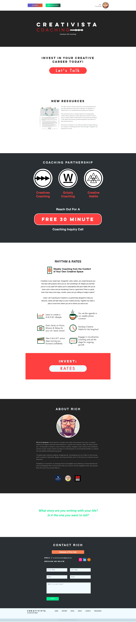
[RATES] (68, 368)
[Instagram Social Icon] (80, 559)
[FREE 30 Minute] (68, 219)
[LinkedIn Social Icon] (84, 559)
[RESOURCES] (53, 5)
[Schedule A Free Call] (68, 552)
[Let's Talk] (68, 70)
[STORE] (35, 5)
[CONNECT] (52, 598)
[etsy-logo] (89, 559)
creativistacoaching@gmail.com (62, 558)
